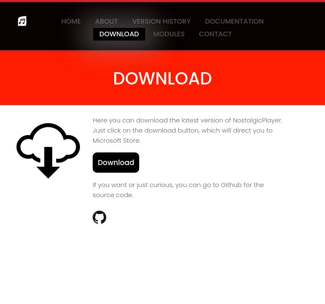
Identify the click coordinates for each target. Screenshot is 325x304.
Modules (169, 34)
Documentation (234, 21)
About (106, 21)
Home (71, 21)
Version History (161, 21)
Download (119, 34)
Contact (215, 34)
